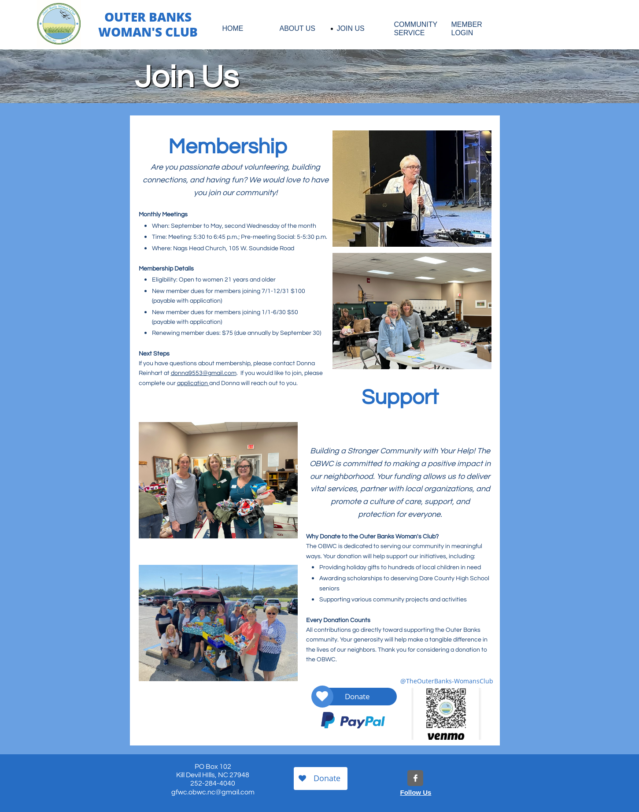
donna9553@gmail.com (203, 373)
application (193, 383)
